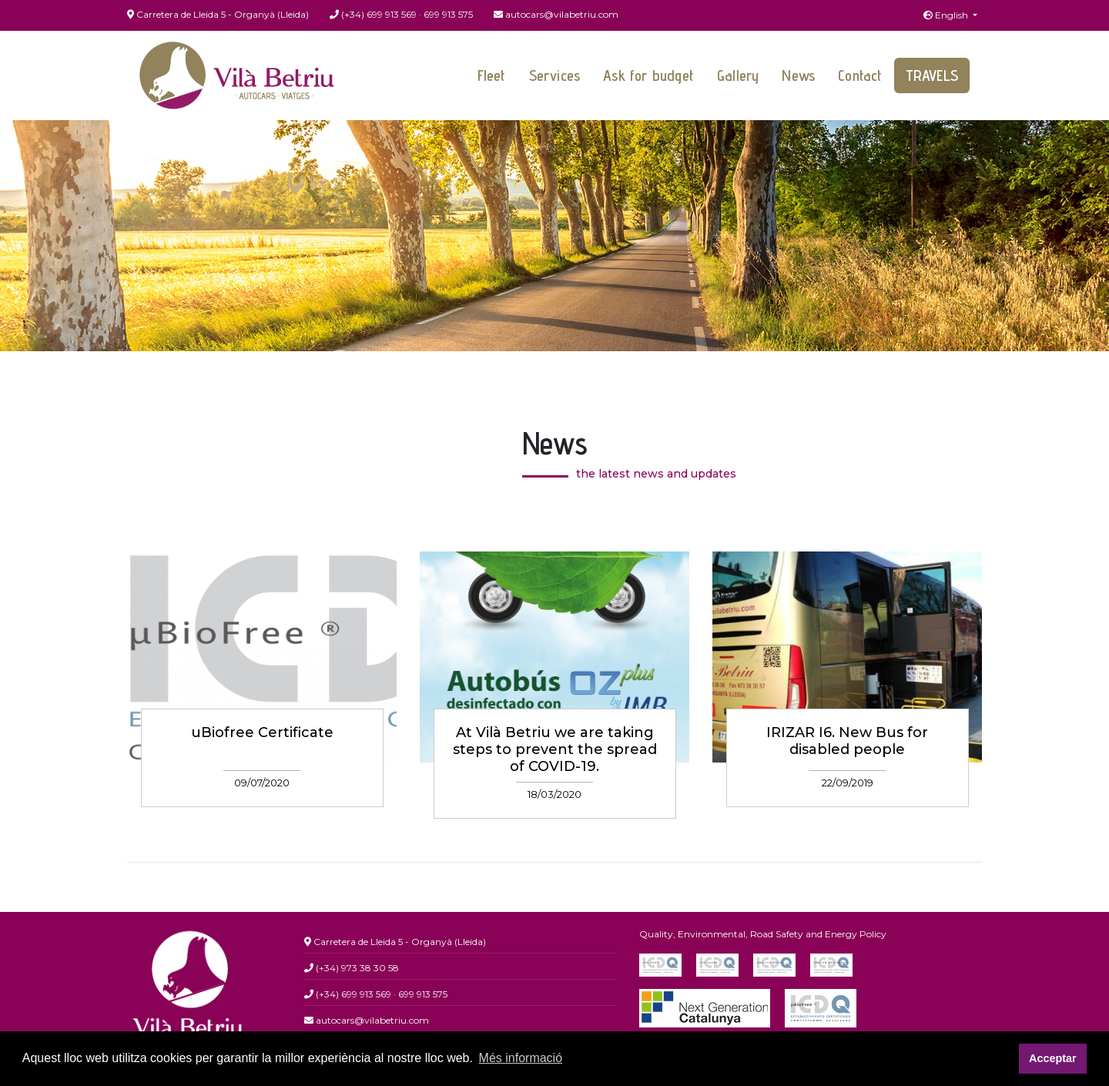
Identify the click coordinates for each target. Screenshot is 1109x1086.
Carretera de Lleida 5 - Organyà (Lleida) (218, 14)
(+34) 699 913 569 (373, 14)
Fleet (491, 75)
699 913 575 (448, 14)
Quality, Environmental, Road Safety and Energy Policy (762, 934)
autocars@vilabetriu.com (556, 14)
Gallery (738, 75)
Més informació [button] (520, 1057)
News (798, 75)
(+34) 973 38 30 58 (351, 968)
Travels (932, 75)
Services (555, 75)
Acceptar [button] (1053, 1058)
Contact (860, 75)
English (946, 15)
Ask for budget (648, 75)
